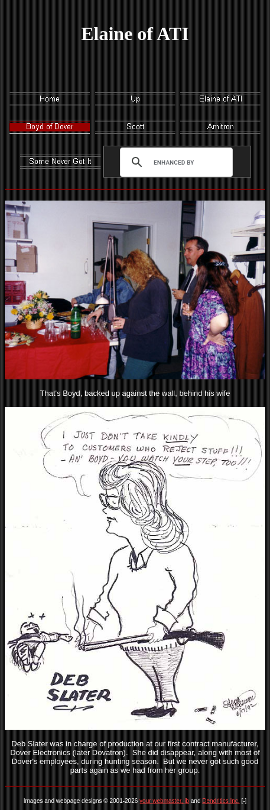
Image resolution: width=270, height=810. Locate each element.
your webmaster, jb (164, 801)
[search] (174, 162)
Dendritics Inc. (220, 801)
